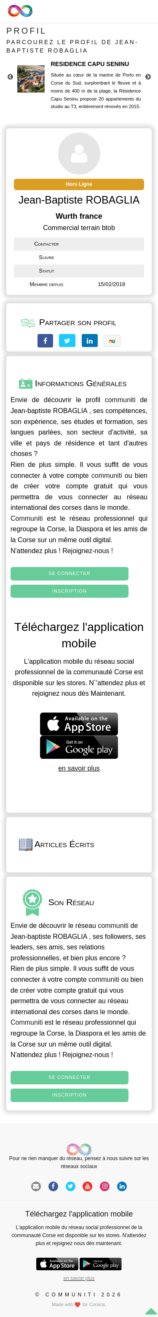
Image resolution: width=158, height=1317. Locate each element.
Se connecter (69, 573)
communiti (120, 399)
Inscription (69, 591)
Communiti (27, 518)
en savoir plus (79, 768)
